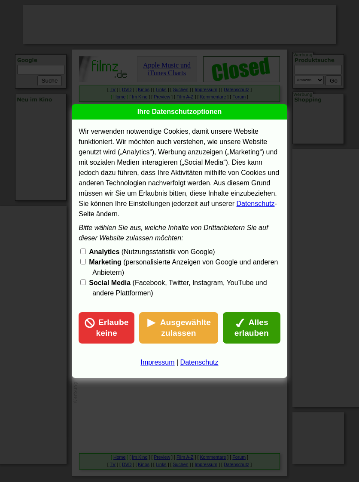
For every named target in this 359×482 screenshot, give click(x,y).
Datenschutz (256, 203)
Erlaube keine (106, 328)
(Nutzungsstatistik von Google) (152, 251)
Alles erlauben (251, 328)
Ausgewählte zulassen (178, 328)
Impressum (157, 362)
